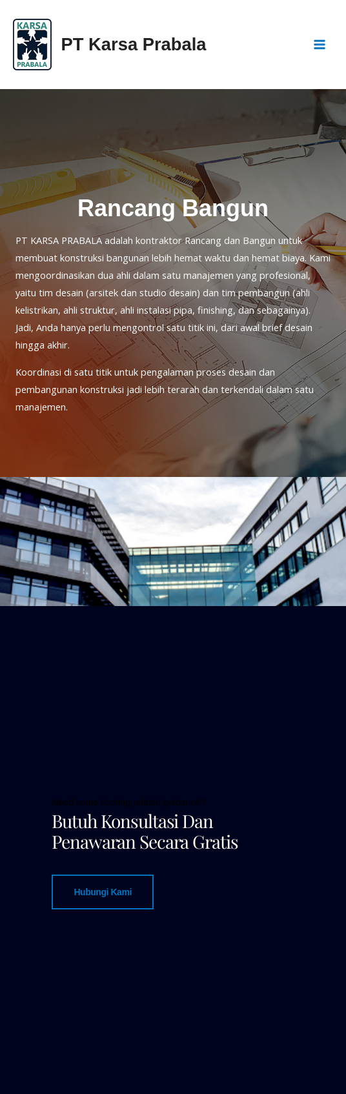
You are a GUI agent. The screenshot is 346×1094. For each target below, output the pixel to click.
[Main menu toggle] (319, 44)
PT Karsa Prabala (134, 44)
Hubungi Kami (102, 891)
